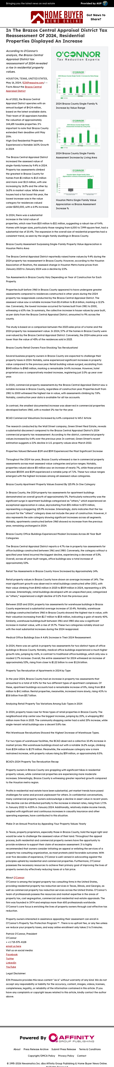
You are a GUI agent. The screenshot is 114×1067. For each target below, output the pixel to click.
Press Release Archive (36, 1049)
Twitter (10, 958)
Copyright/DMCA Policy (41, 1055)
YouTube (11, 966)
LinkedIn (11, 962)
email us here (13, 946)
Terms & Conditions (90, 1049)
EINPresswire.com (33, 82)
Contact (81, 1055)
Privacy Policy (66, 1055)
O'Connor (19, 877)
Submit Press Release (64, 1049)
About (17, 1049)
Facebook (12, 954)
